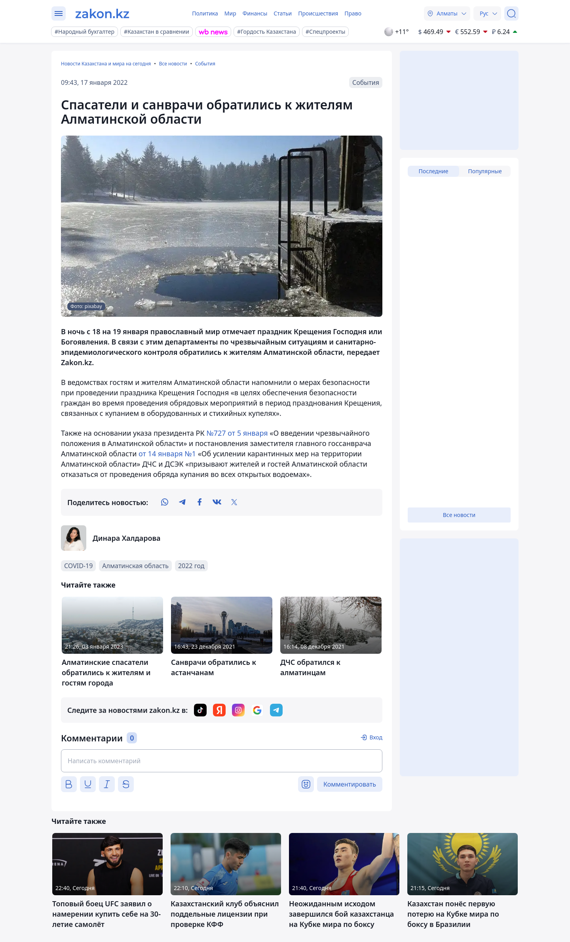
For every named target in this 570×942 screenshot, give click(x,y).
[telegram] (182, 502)
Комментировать (349, 784)
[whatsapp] (165, 502)
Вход (375, 737)
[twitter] (234, 502)
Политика (205, 13)
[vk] (217, 502)
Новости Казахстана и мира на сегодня (106, 63)
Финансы (255, 13)
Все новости (173, 63)
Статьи (283, 13)
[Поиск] (511, 13)
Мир (230, 13)
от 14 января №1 (167, 453)
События (205, 63)
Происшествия (318, 13)
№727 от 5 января (237, 433)
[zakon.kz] (102, 13)
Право (352, 13)
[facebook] (199, 502)
